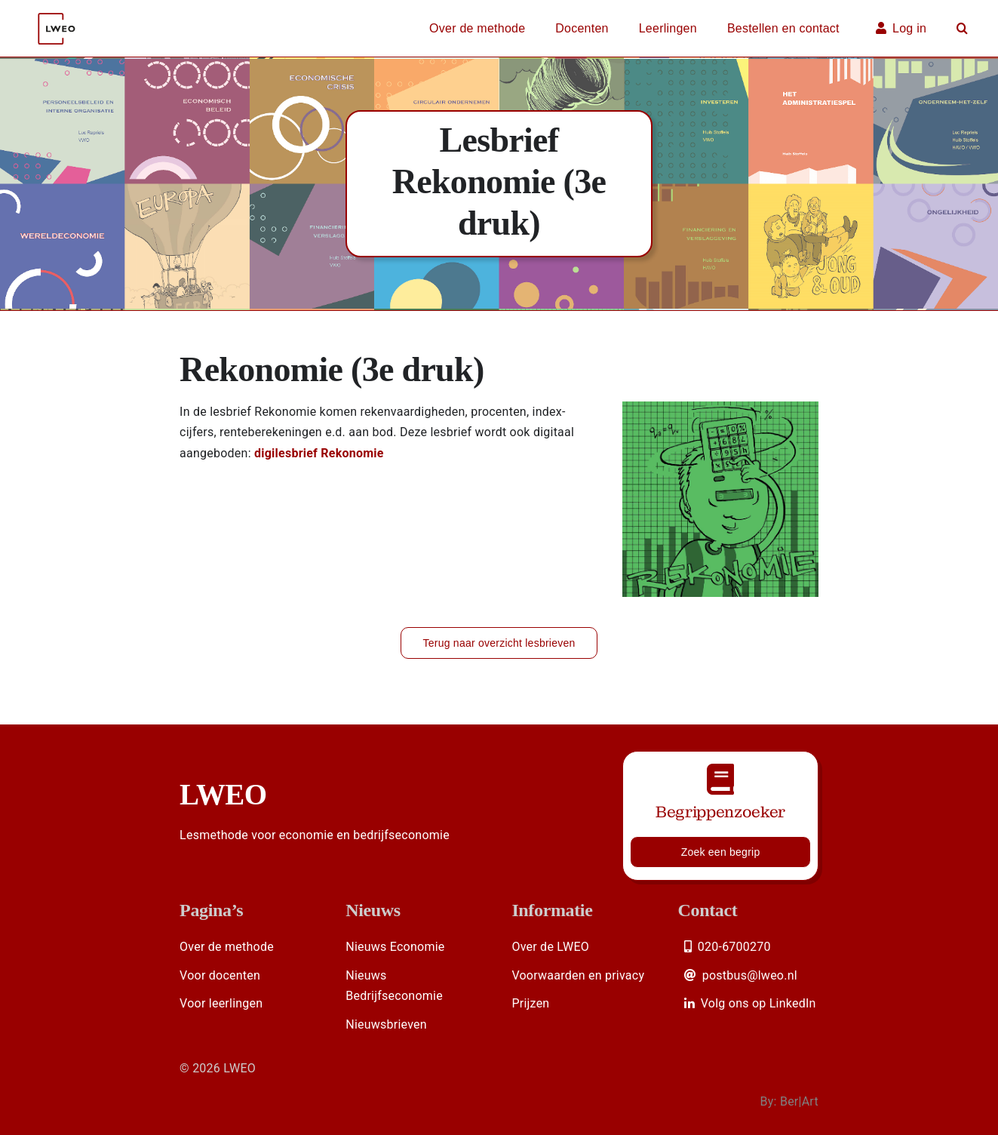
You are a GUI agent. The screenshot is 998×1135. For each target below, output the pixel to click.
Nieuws (373, 910)
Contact (708, 910)
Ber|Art (799, 1101)
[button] (962, 29)
